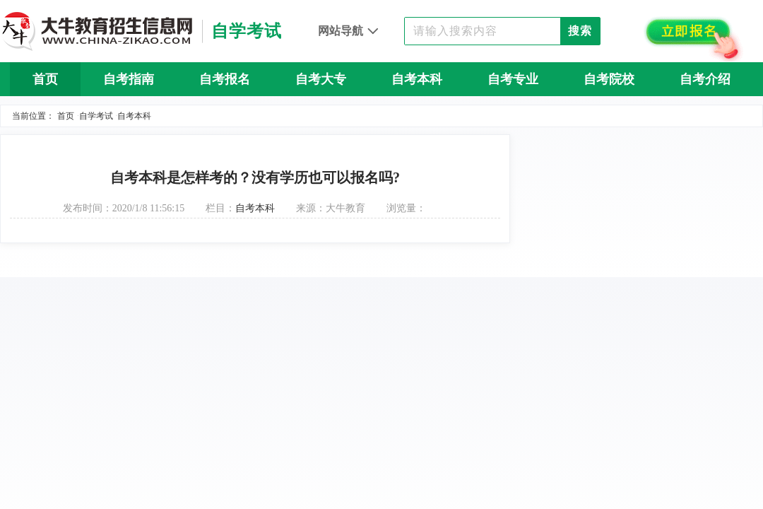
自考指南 (128, 79)
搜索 (580, 31)
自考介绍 (705, 79)
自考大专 (320, 79)
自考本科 (416, 79)
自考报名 (224, 79)
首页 (45, 79)
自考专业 (512, 79)
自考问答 (381, 113)
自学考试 (96, 116)
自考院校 (609, 79)
